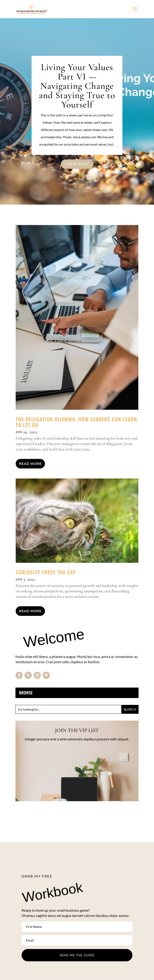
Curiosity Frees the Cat (46, 572)
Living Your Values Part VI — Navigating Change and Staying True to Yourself (77, 85)
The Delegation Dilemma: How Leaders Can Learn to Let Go (76, 421)
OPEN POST (77, 163)
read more (30, 464)
